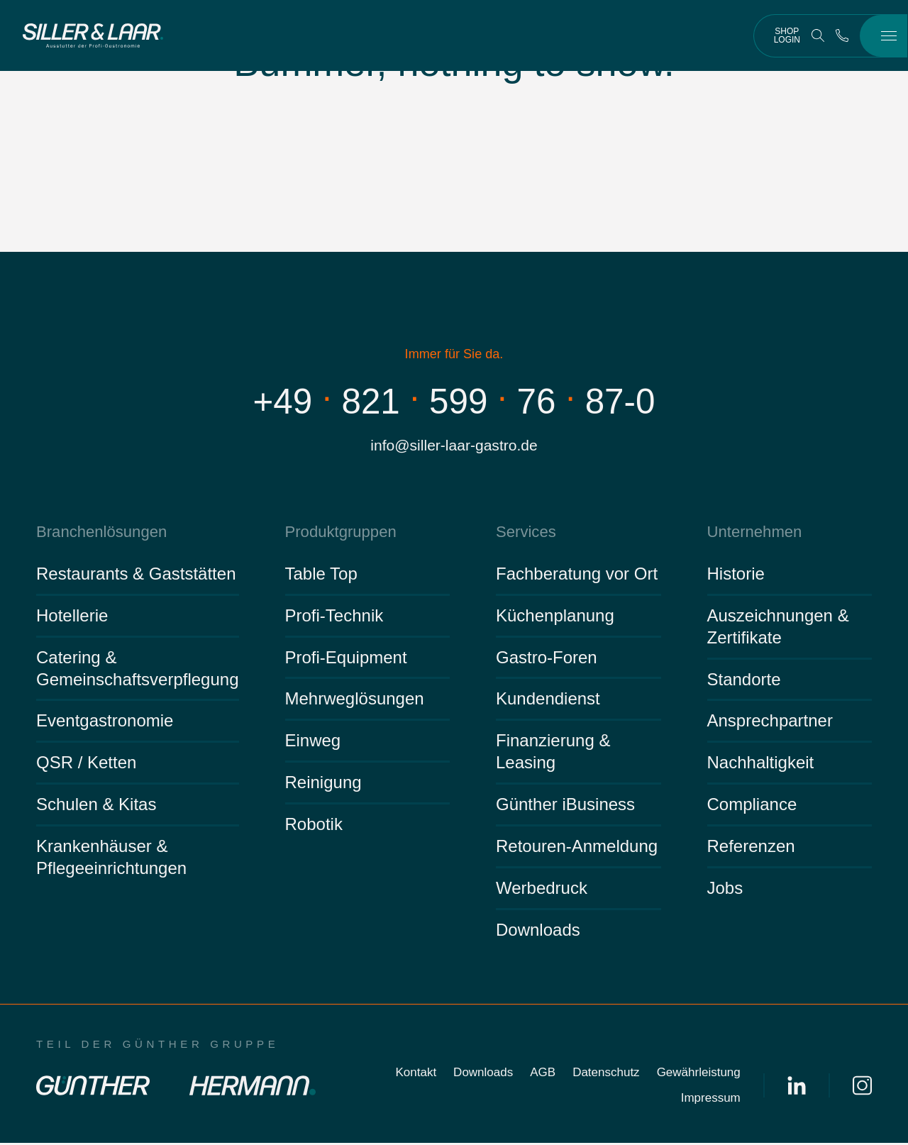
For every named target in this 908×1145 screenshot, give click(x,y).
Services (524, 533)
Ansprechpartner (770, 722)
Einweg (313, 742)
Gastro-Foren (546, 658)
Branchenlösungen (98, 533)
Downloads (538, 931)
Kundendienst (548, 700)
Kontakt (415, 1074)
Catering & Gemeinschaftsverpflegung (137, 669)
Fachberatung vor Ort (577, 575)
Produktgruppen (338, 533)
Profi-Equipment (346, 658)
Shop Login (787, 35)
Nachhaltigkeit (760, 764)
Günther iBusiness (565, 806)
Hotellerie (72, 617)
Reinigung (323, 784)
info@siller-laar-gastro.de (454, 446)
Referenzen (751, 848)
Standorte (744, 680)
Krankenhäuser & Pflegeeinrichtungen (111, 859)
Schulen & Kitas (96, 806)
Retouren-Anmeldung (577, 848)
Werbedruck (541, 890)
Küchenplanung (555, 617)
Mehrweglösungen (354, 700)
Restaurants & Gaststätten (136, 575)
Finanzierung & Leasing (553, 753)
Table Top (321, 575)
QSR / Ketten (86, 764)
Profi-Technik (334, 617)
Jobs (725, 890)
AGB (542, 1074)
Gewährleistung (699, 1074)
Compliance (752, 806)
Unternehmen (752, 533)
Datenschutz (606, 1074)
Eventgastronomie (104, 722)
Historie (736, 575)
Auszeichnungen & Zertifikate (778, 628)
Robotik (314, 826)
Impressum (711, 1100)
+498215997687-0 (454, 400)
